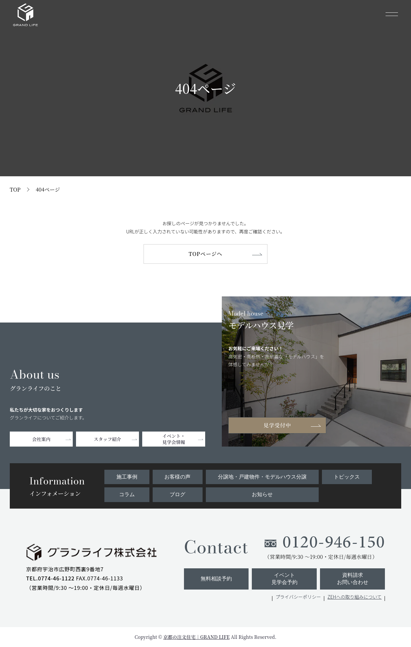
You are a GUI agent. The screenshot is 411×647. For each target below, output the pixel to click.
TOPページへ (205, 254)
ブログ (177, 494)
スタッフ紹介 (107, 439)
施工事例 (126, 477)
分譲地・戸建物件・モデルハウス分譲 (262, 477)
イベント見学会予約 (284, 578)
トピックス (347, 477)
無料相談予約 (216, 578)
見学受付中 (277, 425)
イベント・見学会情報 (173, 439)
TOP (15, 189)
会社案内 (41, 439)
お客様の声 (177, 477)
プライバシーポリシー (298, 596)
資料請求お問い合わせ (352, 578)
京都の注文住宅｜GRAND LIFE (196, 637)
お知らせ (262, 494)
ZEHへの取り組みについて (354, 596)
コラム (127, 494)
